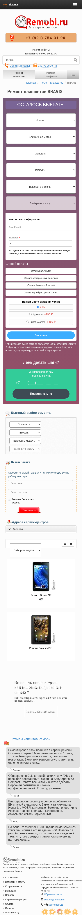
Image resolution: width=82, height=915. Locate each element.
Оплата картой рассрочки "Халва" (41, 292)
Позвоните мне (41, 393)
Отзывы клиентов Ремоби (30, 739)
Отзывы (8, 908)
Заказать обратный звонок (40, 711)
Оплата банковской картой (41, 285)
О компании (10, 877)
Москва (13, 4)
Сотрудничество (13, 886)
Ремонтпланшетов (19, 74)
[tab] (41, 529)
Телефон (14, 237)
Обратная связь (53, 894)
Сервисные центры (14, 899)
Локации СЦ (11, 912)
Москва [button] (18, 529)
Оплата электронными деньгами (41, 278)
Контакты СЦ (55, 904)
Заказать (41, 335)
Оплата (8, 903)
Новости (8, 895)
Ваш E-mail (15, 227)
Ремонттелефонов (50, 74)
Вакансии (9, 890)
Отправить (29, 510)
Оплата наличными (41, 271)
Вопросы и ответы (14, 881)
